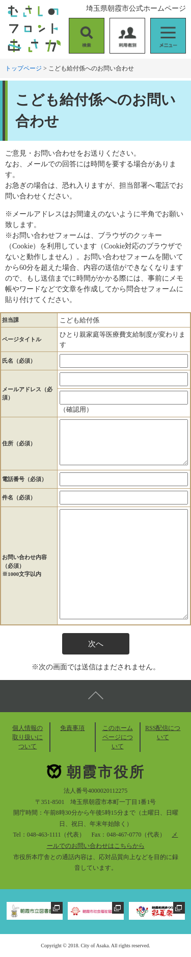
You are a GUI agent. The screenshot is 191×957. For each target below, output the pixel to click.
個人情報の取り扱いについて (27, 737)
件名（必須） (19, 497)
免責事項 (72, 728)
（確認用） (76, 409)
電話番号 (24, 479)
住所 (19, 443)
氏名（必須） (19, 361)
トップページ (23, 68)
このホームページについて (117, 737)
